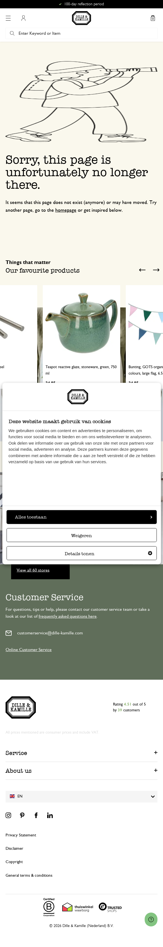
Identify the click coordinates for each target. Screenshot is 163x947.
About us (19, 770)
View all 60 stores (33, 570)
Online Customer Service (29, 649)
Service (16, 752)
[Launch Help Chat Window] (151, 919)
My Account (23, 18)
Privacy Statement (21, 835)
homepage (65, 210)
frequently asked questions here (68, 616)
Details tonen (108, 553)
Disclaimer (14, 848)
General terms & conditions (29, 875)
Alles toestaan (83, 516)
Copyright (14, 862)
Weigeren (81, 535)
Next (156, 269)
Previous (142, 269)
